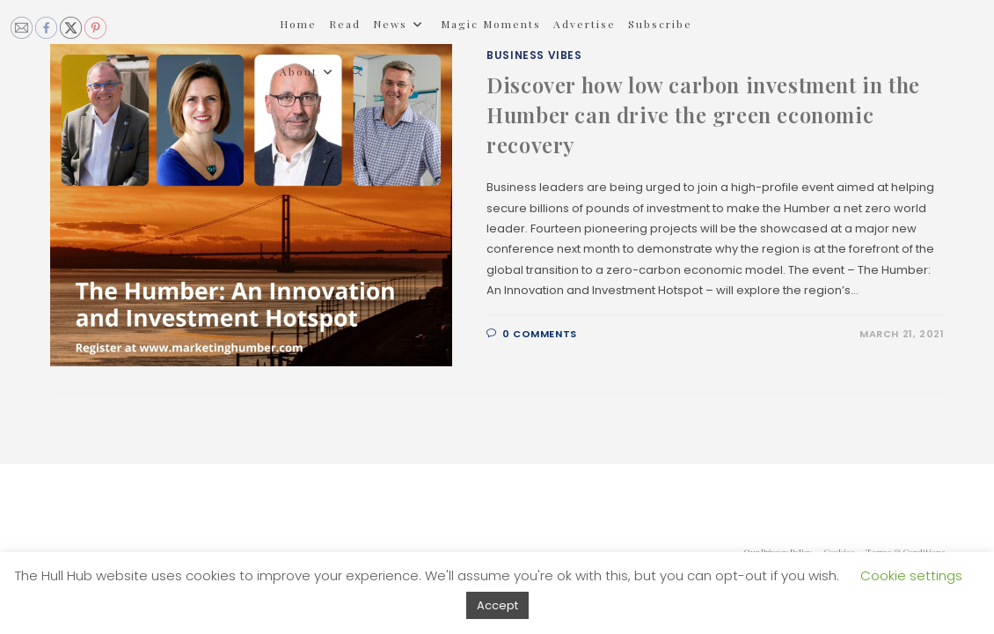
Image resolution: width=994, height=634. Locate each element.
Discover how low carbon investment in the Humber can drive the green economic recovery (703, 114)
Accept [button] (497, 605)
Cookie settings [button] (911, 575)
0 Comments (539, 334)
